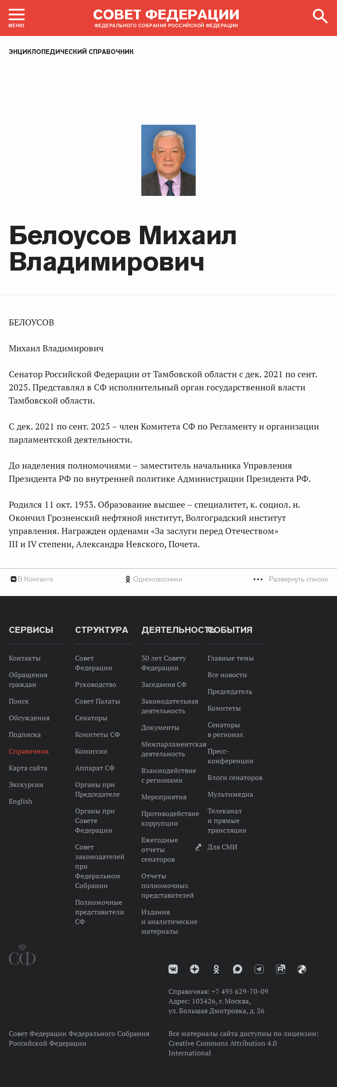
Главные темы (231, 658)
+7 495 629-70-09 (240, 991)
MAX (237, 969)
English (20, 801)
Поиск (19, 701)
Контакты (25, 658)
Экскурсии (26, 784)
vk (173, 969)
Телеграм (259, 969)
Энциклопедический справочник (71, 52)
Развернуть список (298, 579)
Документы (160, 727)
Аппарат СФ (95, 767)
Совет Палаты (97, 701)
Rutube (280, 969)
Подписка (25, 734)
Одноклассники (158, 579)
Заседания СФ (164, 684)
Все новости (227, 674)
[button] (16, 18)
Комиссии (91, 751)
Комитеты (224, 708)
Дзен (194, 969)
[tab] (168, 579)
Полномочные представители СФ (99, 912)
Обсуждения (29, 717)
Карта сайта (28, 767)
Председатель (230, 691)
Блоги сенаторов (235, 777)
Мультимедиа (230, 794)
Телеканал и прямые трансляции (227, 820)
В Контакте (35, 579)
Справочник (29, 751)
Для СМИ (222, 846)
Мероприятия (163, 796)
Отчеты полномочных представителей (167, 885)
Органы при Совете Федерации (95, 820)
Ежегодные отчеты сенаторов (159, 849)
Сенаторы (91, 717)
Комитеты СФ (97, 734)
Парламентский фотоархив (302, 969)
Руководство (95, 684)
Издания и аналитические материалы (169, 921)
